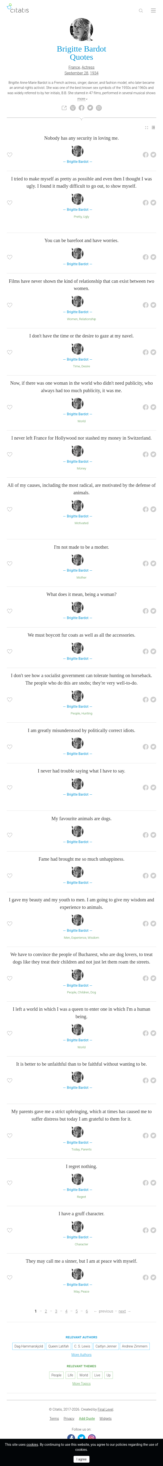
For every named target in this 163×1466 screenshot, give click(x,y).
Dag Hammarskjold (28, 1346)
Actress (88, 67)
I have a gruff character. (81, 1213)
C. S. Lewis (82, 1346)
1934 (94, 73)
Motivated (81, 523)
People (75, 713)
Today (75, 1149)
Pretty (78, 216)
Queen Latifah (58, 1346)
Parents (86, 1149)
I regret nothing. (81, 1166)
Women (72, 319)
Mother (82, 577)
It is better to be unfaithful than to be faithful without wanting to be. (81, 1064)
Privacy (69, 1418)
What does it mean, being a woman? (81, 594)
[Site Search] (141, 10)
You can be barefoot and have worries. (81, 240)
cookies (32, 1444)
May (77, 1291)
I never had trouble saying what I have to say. (81, 770)
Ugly (86, 216)
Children (83, 992)
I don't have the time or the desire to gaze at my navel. (81, 335)
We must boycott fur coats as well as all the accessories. (82, 635)
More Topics (81, 1384)
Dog (93, 992)
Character (81, 1244)
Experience (78, 937)
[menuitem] (146, 128)
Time (76, 366)
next (122, 1311)
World (81, 421)
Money (81, 468)
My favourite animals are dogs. (81, 818)
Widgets (106, 1418)
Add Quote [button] (87, 1418)
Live (97, 1375)
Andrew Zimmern (135, 1346)
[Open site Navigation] (153, 10)
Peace (85, 1291)
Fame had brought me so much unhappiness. (81, 859)
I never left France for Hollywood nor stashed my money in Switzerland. (81, 438)
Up (109, 1375)
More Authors (81, 1355)
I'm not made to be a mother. (81, 547)
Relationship (87, 319)
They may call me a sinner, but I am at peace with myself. (81, 1261)
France (74, 67)
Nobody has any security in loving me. (81, 138)
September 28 (76, 73)
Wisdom (93, 937)
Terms (54, 1418)
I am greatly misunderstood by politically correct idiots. (81, 730)
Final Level (105, 1409)
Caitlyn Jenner (105, 1346)
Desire (85, 366)
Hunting (87, 713)
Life (70, 1375)
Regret (81, 1197)
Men (67, 937)
